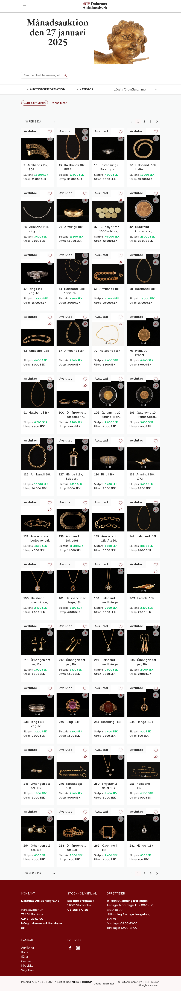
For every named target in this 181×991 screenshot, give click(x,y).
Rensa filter (59, 103)
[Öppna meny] (24, 6)
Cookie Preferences (104, 983)
